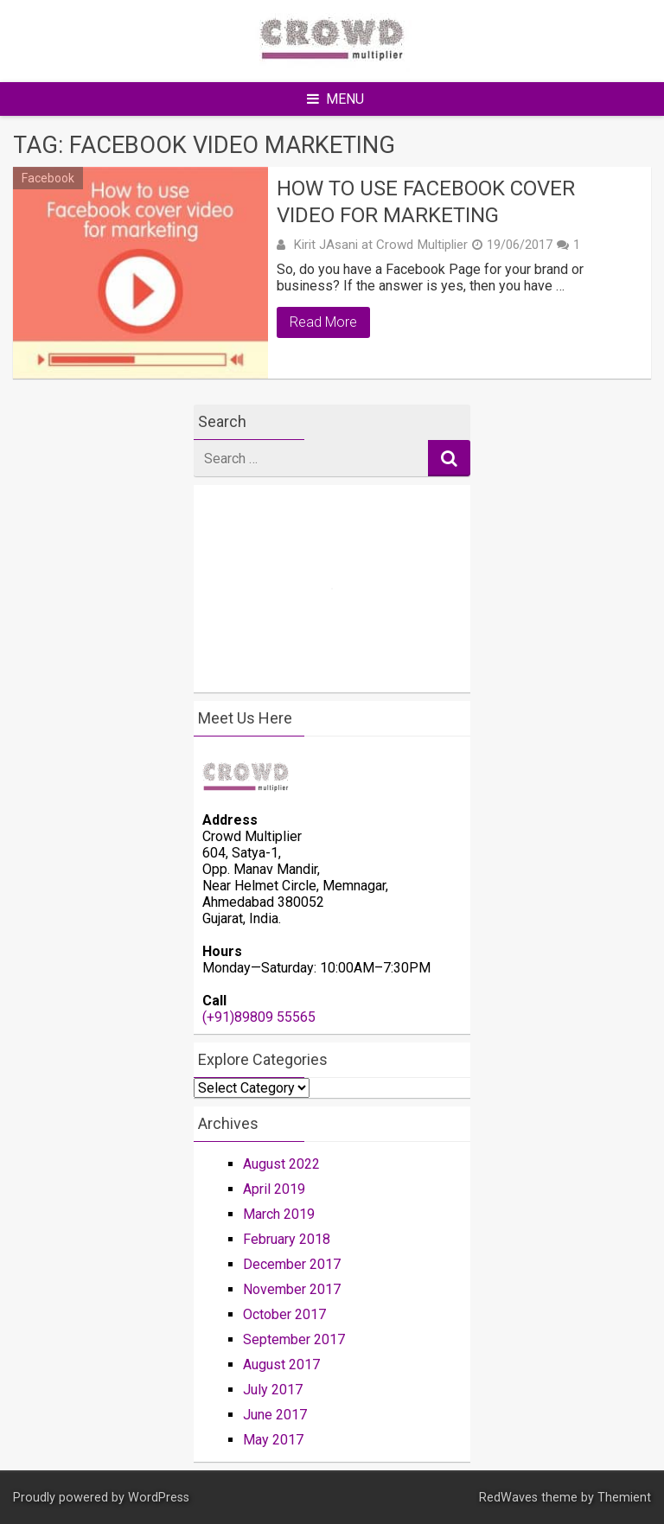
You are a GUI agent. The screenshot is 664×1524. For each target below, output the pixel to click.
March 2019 (279, 1214)
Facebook (48, 178)
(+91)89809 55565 (259, 1017)
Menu (335, 99)
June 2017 (275, 1414)
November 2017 (292, 1289)
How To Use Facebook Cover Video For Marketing (426, 201)
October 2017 (284, 1314)
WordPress (158, 1497)
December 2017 (292, 1264)
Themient (624, 1497)
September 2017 (294, 1339)
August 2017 (281, 1364)
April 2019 (274, 1189)
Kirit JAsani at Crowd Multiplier (380, 244)
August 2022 (281, 1164)
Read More (323, 322)
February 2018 (286, 1239)
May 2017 (273, 1440)
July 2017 (273, 1389)
